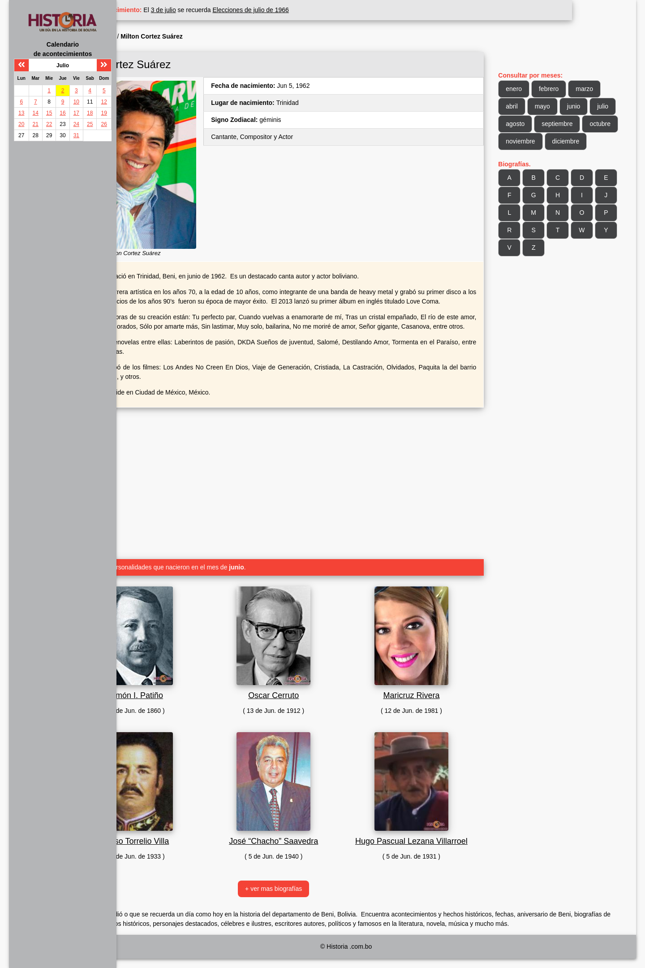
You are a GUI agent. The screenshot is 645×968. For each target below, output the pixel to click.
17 (76, 113)
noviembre (574, 141)
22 (49, 124)
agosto (559, 123)
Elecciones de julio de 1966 (314, 9)
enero (530, 88)
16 (62, 113)
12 (104, 102)
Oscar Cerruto (313, 692)
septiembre (601, 123)
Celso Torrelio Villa (192, 838)
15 (49, 113)
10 (76, 102)
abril (527, 106)
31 (76, 135)
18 (90, 113)
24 (76, 124)
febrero (565, 88)
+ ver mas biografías (313, 898)
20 (21, 124)
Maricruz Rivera (435, 692)
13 (21, 113)
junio (589, 106)
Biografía (166, 36)
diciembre (535, 158)
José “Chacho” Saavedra (313, 838)
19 (104, 113)
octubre (532, 141)
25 (90, 124)
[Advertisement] (313, 477)
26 (104, 124)
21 (36, 124)
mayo (558, 106)
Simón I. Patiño (191, 692)
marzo (600, 88)
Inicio (138, 36)
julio (527, 123)
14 (36, 113)
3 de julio (227, 9)
